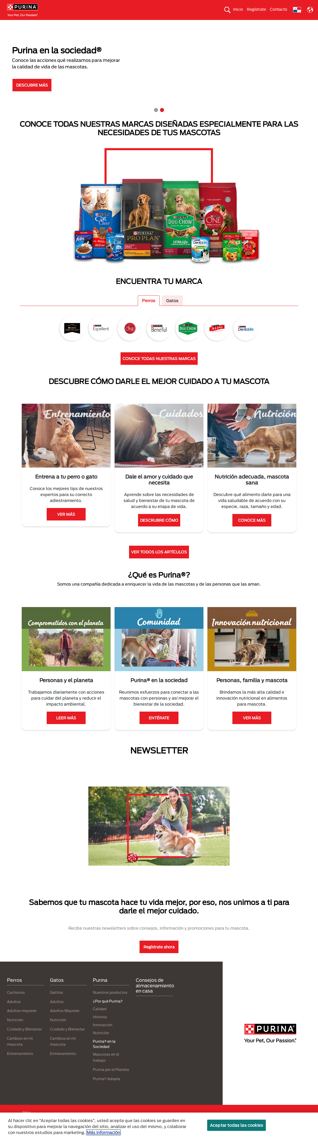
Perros (39, 24)
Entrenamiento (20, 1062)
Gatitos (56, 1001)
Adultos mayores (22, 1019)
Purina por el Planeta (111, 1078)
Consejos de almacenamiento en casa (155, 994)
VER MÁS (66, 523)
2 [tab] (162, 119)
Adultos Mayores (64, 1019)
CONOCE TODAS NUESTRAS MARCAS (159, 367)
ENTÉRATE (159, 726)
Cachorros (16, 1001)
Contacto (278, 9)
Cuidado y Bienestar (24, 1038)
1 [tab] (156, 119)
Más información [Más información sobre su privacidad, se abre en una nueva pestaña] (103, 1132)
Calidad (99, 1017)
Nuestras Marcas (87, 24)
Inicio (238, 9)
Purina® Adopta (106, 1087)
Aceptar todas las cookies (236, 1125)
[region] (159, 1125)
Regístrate (256, 9)
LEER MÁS (66, 726)
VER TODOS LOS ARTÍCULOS (159, 561)
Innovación (102, 1033)
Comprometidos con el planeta (222, 24)
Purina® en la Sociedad (129, 24)
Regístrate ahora (159, 955)
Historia (100, 1025)
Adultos (14, 1010)
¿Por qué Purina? (270, 24)
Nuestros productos (110, 1001)
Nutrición (15, 1029)
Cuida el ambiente (172, 24)
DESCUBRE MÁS (32, 94)
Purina (100, 989)
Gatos (59, 24)
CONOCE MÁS (252, 529)
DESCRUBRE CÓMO (159, 529)
